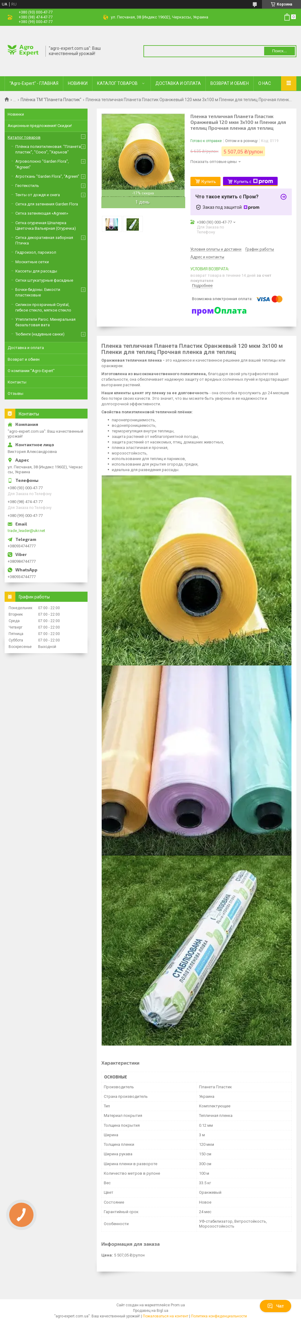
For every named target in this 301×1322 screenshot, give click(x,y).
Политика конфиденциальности (219, 1316)
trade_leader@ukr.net (26, 530)
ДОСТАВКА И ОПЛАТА (178, 83)
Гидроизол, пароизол (35, 252)
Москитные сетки (32, 262)
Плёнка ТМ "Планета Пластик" (51, 99)
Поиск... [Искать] (279, 51)
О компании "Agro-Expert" (31, 370)
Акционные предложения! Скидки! (40, 125)
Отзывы (15, 393)
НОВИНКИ (78, 83)
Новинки (16, 114)
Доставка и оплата (26, 347)
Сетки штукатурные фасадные (44, 280)
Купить (208, 181)
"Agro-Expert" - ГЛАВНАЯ (34, 83)
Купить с (253, 181)
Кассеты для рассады (36, 271)
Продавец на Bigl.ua (150, 1310)
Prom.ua (178, 1305)
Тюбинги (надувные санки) (39, 334)
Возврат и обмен (24, 359)
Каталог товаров (24, 137)
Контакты (17, 382)
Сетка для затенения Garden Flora (46, 204)
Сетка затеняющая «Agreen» (41, 213)
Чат (275, 1306)
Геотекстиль (27, 185)
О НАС (264, 83)
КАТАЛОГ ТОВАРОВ (117, 83)
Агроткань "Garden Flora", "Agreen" (47, 176)
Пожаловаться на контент (165, 1316)
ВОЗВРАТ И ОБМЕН (229, 83)
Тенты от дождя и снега (37, 195)
